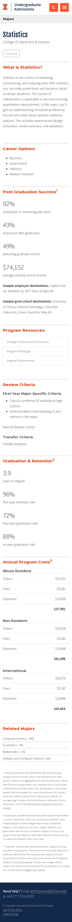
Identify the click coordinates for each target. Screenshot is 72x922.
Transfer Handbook (15, 444)
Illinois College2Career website (30, 869)
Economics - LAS (13, 745)
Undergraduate (27, 7)
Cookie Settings (11, 914)
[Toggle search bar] (53, 7)
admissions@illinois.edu (48, 891)
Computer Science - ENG (18, 738)
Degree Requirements (21, 360)
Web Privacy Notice (12, 910)
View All (48, 291)
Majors (8, 19)
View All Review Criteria (19, 427)
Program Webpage (19, 351)
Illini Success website (48, 796)
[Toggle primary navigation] (64, 7)
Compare (11, 53)
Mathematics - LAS (14, 752)
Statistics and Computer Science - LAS (26, 758)
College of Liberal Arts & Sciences (26, 42)
